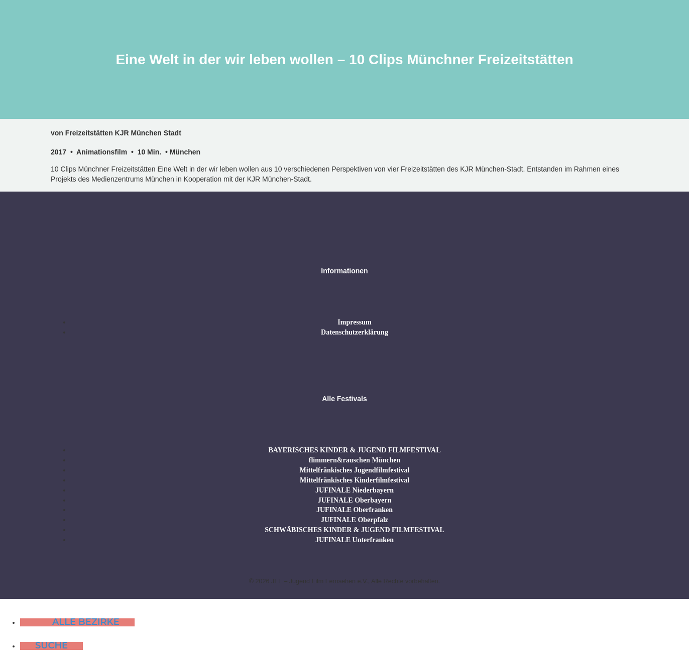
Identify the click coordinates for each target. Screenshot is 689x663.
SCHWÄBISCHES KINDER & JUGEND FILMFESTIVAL (354, 530)
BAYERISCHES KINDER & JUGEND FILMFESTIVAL (354, 450)
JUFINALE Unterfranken (354, 540)
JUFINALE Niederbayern (354, 490)
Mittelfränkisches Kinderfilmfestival (354, 480)
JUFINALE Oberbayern (355, 500)
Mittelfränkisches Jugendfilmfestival (355, 470)
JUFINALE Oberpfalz (354, 520)
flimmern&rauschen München (354, 460)
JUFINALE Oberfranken (354, 510)
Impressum (354, 322)
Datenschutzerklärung (354, 332)
